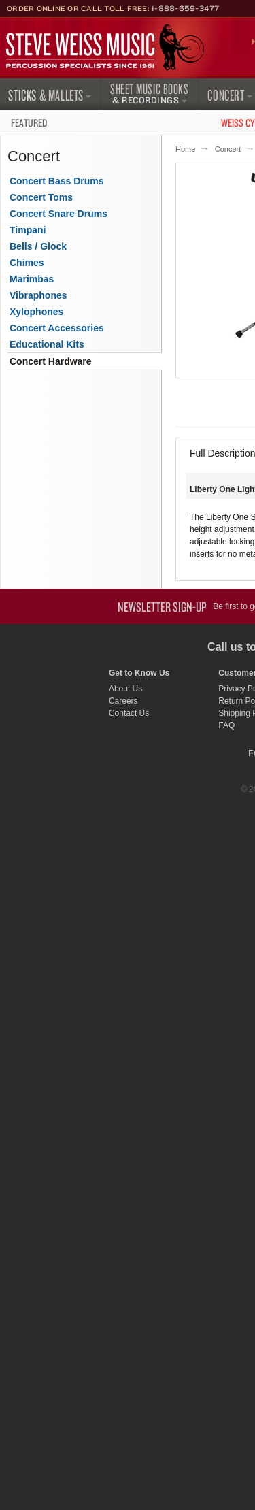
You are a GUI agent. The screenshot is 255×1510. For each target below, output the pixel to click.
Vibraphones (38, 295)
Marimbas (32, 279)
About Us (125, 688)
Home (185, 149)
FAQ (226, 725)
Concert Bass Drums (57, 181)
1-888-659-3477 (186, 8)
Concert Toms (41, 197)
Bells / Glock (38, 246)
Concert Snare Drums (58, 213)
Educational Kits (47, 344)
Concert (228, 149)
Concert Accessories (57, 328)
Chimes (27, 262)
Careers (123, 701)
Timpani (28, 230)
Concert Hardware (51, 361)
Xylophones (36, 311)
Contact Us (129, 713)
